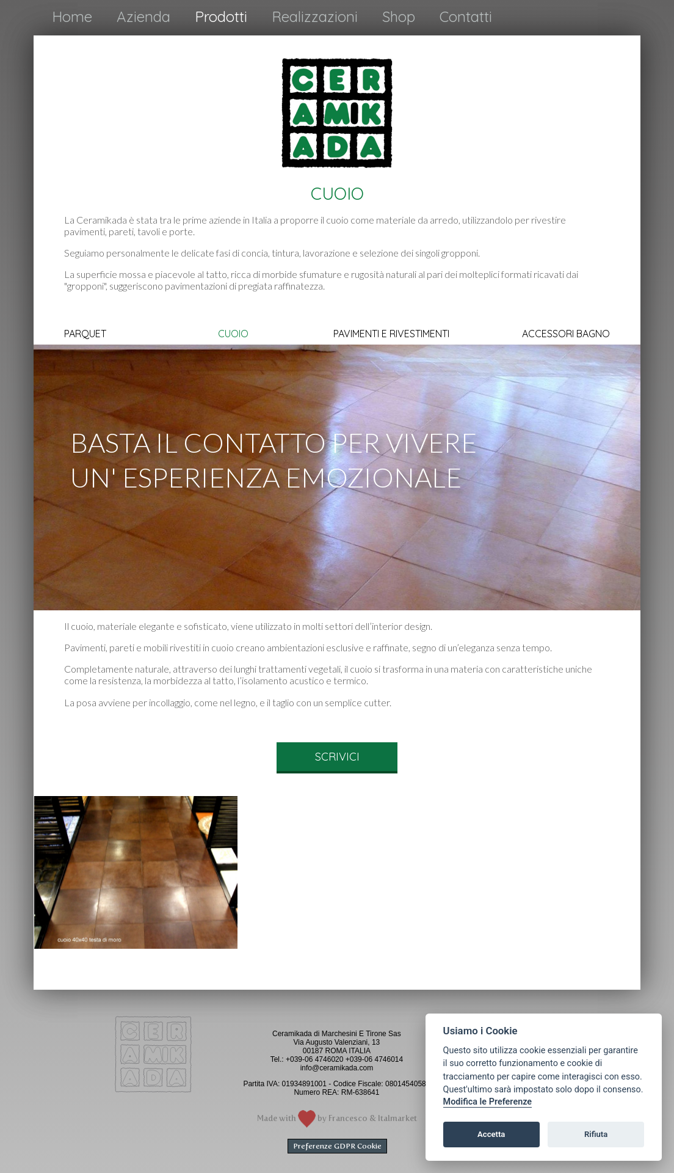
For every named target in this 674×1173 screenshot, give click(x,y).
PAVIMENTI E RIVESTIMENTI (391, 334)
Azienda (143, 16)
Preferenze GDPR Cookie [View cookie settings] (337, 1146)
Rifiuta (595, 1134)
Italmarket (397, 1118)
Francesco (348, 1118)
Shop (398, 16)
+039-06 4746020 (314, 1059)
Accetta (491, 1134)
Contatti (466, 16)
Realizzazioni (315, 16)
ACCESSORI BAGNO (566, 334)
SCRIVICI (337, 757)
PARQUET (85, 334)
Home (72, 16)
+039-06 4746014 (374, 1059)
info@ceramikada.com (337, 1068)
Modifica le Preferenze (487, 1102)
